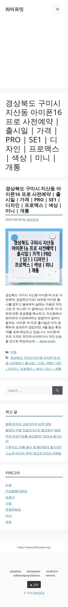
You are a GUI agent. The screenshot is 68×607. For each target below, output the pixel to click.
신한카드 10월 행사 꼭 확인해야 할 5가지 (33, 447)
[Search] (57, 390)
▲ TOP (34, 584)
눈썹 (8, 485)
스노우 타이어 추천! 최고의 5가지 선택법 (33, 453)
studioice (52, 571)
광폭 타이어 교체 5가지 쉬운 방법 (28, 424)
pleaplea (15, 571)
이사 (8, 516)
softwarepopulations (26, 575)
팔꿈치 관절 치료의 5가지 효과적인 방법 (33, 430)
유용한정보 (13, 509)
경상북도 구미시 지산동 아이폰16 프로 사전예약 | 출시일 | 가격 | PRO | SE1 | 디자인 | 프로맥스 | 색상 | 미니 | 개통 (33, 199)
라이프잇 (14, 9)
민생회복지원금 (16, 491)
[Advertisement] (34, 54)
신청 (13, 352)
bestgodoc (33, 571)
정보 (8, 522)
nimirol (50, 575)
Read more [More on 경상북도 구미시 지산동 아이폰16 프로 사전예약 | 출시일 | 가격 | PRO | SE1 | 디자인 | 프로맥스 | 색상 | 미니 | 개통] (47, 341)
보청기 (10, 497)
